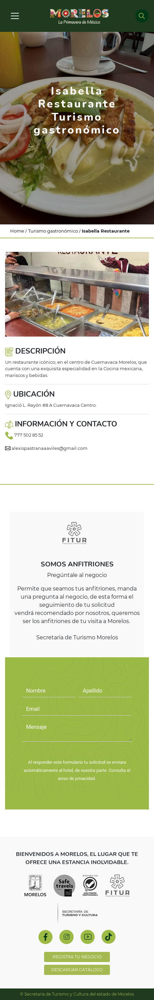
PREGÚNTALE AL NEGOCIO (77, 752)
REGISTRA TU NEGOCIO (77, 956)
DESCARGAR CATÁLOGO (77, 969)
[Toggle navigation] (14, 16)
